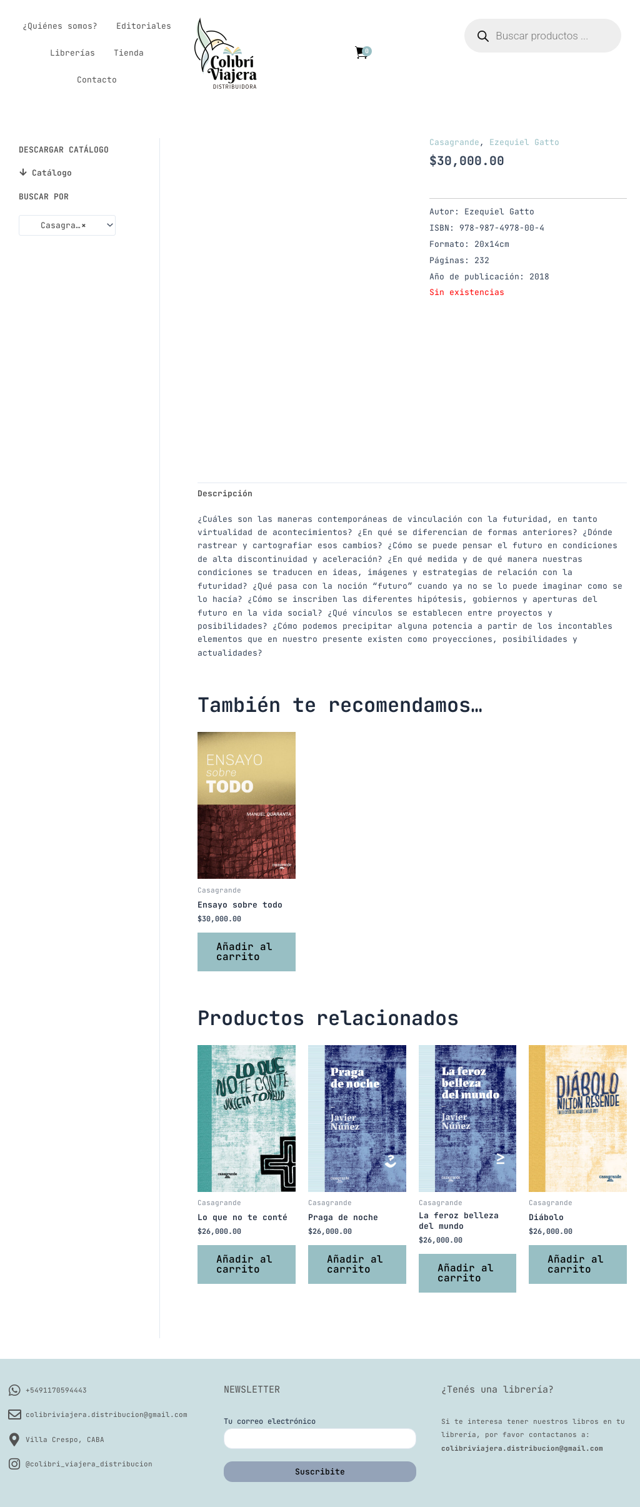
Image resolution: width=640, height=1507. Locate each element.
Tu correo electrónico (320, 1432)
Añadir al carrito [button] (244, 951)
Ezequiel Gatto (524, 142)
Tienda (129, 53)
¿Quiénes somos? (60, 26)
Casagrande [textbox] (58, 225)
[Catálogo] (23, 172)
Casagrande (454, 142)
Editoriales (143, 26)
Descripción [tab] (225, 493)
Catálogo (52, 173)
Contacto (97, 79)
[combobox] (67, 225)
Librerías (72, 53)
